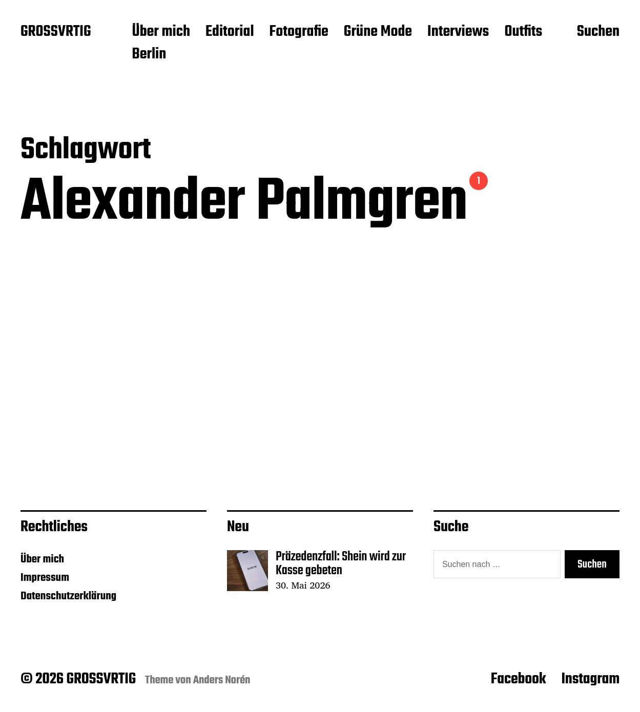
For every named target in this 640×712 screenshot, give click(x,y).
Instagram (590, 679)
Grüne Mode (378, 32)
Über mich (161, 32)
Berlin (149, 55)
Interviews (458, 32)
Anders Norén (222, 680)
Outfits (523, 32)
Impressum (44, 578)
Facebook (518, 679)
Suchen (598, 32)
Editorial (229, 32)
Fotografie (299, 32)
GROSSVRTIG (55, 32)
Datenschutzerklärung (68, 596)
